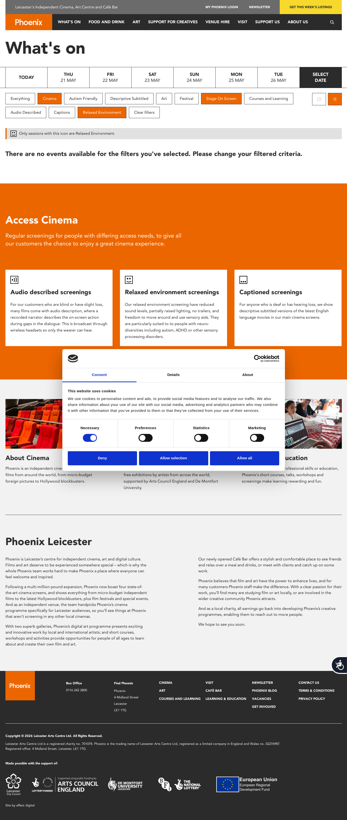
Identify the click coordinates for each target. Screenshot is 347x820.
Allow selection (173, 458)
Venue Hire (218, 22)
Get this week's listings (311, 7)
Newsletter (259, 7)
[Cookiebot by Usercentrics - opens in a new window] (257, 358)
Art (136, 22)
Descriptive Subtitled (129, 98)
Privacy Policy (312, 699)
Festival (186, 98)
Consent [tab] (99, 375)
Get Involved (264, 707)
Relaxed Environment (102, 112)
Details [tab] (173, 375)
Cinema (49, 98)
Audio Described (26, 112)
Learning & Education (226, 699)
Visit (242, 22)
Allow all (244, 458)
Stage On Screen (221, 98)
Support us (267, 22)
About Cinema (27, 458)
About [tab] (247, 375)
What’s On (69, 22)
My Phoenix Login (222, 7)
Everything (20, 98)
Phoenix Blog (264, 690)
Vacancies (261, 699)
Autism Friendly (83, 98)
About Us (298, 22)
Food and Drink (107, 22)
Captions (62, 112)
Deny (102, 458)
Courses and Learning (268, 98)
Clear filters (144, 112)
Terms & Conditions (316, 690)
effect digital (25, 805)
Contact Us (309, 683)
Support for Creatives (173, 22)
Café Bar (214, 690)
